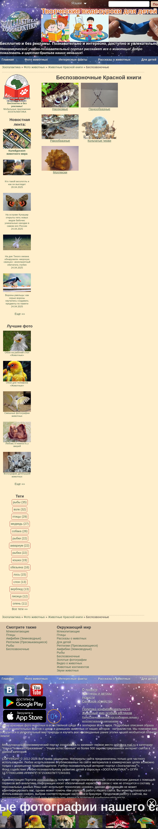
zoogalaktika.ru (47, 779)
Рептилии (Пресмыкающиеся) (26, 642)
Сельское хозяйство (97, 701)
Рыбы (10, 645)
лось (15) (20, 574)
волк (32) (20, 509)
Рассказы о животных (114, 59)
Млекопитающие (17, 631)
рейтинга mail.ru (125, 744)
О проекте (90, 689)
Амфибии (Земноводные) (23, 638)
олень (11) (20, 603)
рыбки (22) (20, 538)
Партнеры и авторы (97, 693)
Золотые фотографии (72, 659)
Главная (8, 59)
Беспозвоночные (17, 649)
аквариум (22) (19, 545)
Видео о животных (69, 663)
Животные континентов (73, 667)
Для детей (148, 59)
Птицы (10, 635)
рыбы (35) (20, 502)
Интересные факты (73, 59)
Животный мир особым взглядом (107, 713)
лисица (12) (20, 596)
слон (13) (19, 582)
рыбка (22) (20, 552)
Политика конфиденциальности (106, 709)
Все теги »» (20, 609)
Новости (88, 697)
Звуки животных (68, 670)
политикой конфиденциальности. (103, 797)
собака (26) (19, 531)
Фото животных (36, 59)
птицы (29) (20, 516)
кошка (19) (20, 560)
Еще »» (20, 313)
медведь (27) (20, 523)
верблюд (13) (20, 589)
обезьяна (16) (19, 567)
